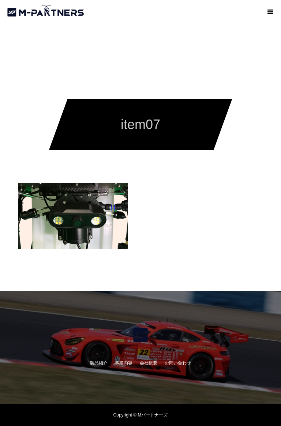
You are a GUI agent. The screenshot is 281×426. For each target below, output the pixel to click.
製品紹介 (99, 363)
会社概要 (148, 363)
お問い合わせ (178, 363)
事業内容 (123, 363)
